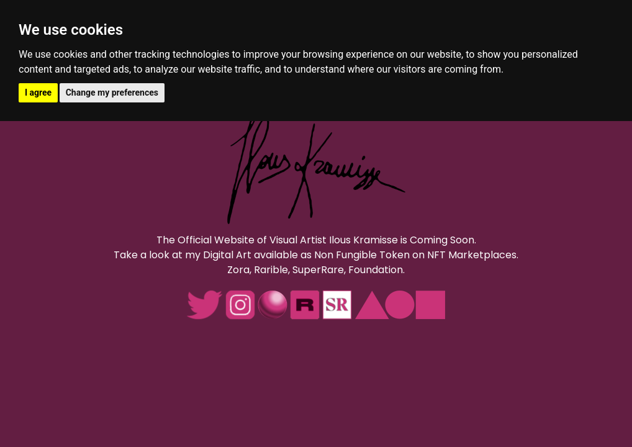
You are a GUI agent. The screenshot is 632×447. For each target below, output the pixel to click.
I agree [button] (38, 92)
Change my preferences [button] (112, 92)
